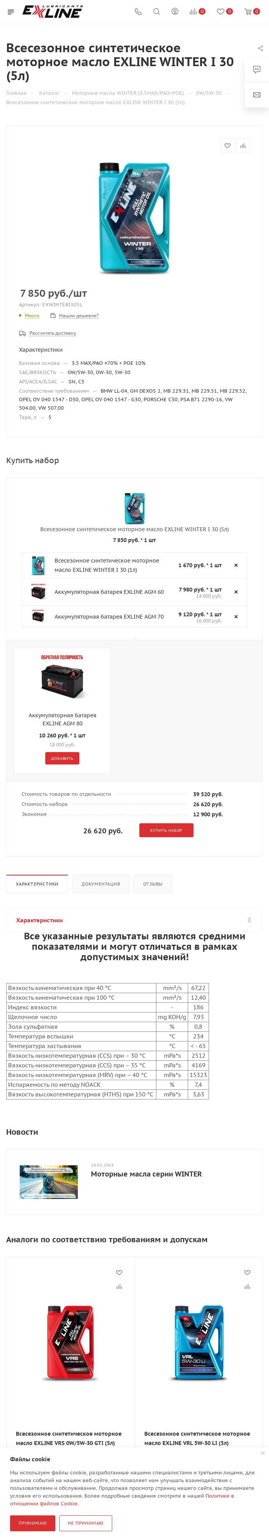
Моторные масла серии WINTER (146, 1174)
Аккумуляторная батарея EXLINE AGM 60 (109, 591)
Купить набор (166, 830)
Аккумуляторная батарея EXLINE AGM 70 (109, 616)
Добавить (62, 758)
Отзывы (153, 884)
